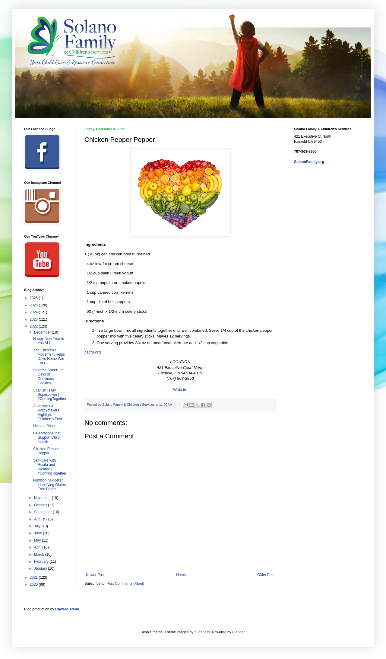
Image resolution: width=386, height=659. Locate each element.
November (43, 498)
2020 (34, 584)
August (40, 519)
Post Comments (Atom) (125, 583)
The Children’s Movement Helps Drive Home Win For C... (49, 356)
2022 (34, 326)
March (39, 554)
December (43, 332)
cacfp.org (92, 352)
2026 (34, 298)
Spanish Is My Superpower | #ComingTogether (49, 394)
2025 (34, 305)
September (43, 512)
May (38, 540)
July (38, 526)
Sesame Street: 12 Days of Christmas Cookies (48, 376)
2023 (34, 319)
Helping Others (45, 426)
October (41, 505)
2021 (34, 577)
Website (180, 389)
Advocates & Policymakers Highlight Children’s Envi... (49, 412)
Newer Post (95, 575)
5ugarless (202, 632)
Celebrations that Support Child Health (47, 437)
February (41, 561)
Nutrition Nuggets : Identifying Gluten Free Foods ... (49, 484)
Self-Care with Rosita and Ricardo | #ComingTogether (49, 466)
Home (181, 575)
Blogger (238, 632)
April (38, 547)
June (38, 533)
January (41, 568)
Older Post (265, 575)
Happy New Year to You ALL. (48, 341)
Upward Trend (67, 609)
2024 (34, 312)
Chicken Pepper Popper (46, 451)
